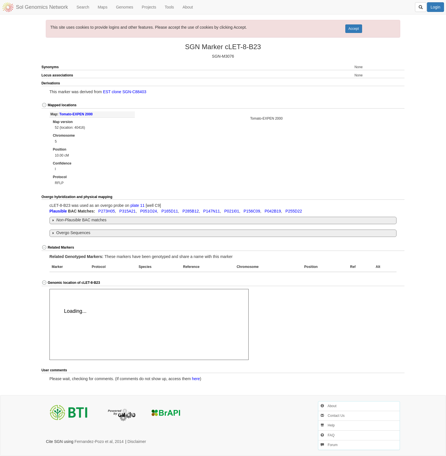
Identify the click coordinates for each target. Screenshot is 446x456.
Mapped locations (59, 105)
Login (435, 7)
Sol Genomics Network (42, 7)
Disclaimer (136, 441)
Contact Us (333, 416)
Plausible (58, 211)
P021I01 (231, 211)
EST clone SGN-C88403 (124, 91)
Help (328, 425)
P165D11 (169, 211)
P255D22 (293, 211)
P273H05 (106, 211)
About (188, 7)
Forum (329, 445)
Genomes (124, 7)
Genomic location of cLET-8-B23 (71, 283)
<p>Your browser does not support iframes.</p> (149, 324)
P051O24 (148, 211)
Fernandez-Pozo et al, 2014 (99, 441)
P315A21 (127, 211)
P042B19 (273, 211)
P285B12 (190, 211)
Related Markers (58, 247)
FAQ (327, 435)
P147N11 (211, 211)
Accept (353, 29)
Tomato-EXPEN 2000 (76, 114)
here (196, 378)
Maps (102, 7)
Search (83, 7)
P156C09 (251, 211)
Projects (149, 7)
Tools (169, 7)
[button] (386, 83)
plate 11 (138, 205)
